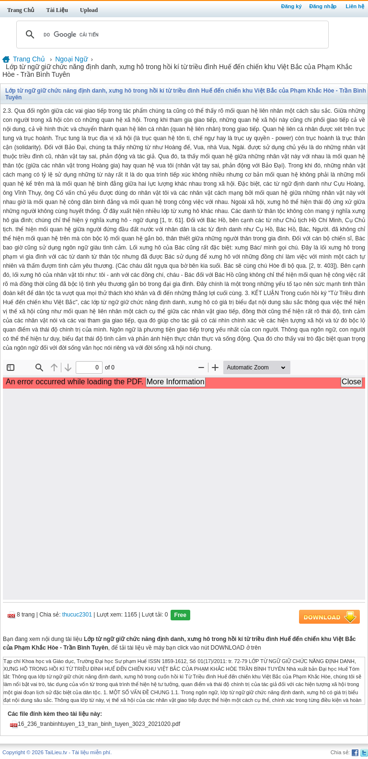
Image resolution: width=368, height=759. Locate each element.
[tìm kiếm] (171, 34)
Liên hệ (355, 6)
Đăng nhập (323, 6)
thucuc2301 (77, 614)
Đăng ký (291, 6)
